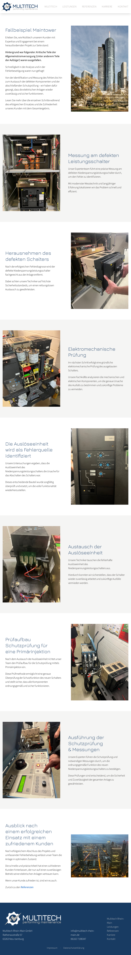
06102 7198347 (78, 939)
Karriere (107, 7)
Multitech (50, 7)
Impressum (52, 948)
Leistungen (69, 7)
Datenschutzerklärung (73, 948)
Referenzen (89, 7)
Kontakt (123, 7)
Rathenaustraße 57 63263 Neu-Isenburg (17, 935)
